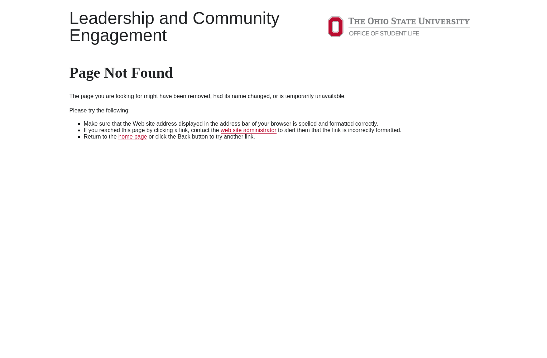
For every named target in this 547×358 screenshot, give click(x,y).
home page (132, 137)
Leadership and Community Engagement (174, 27)
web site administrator (249, 130)
